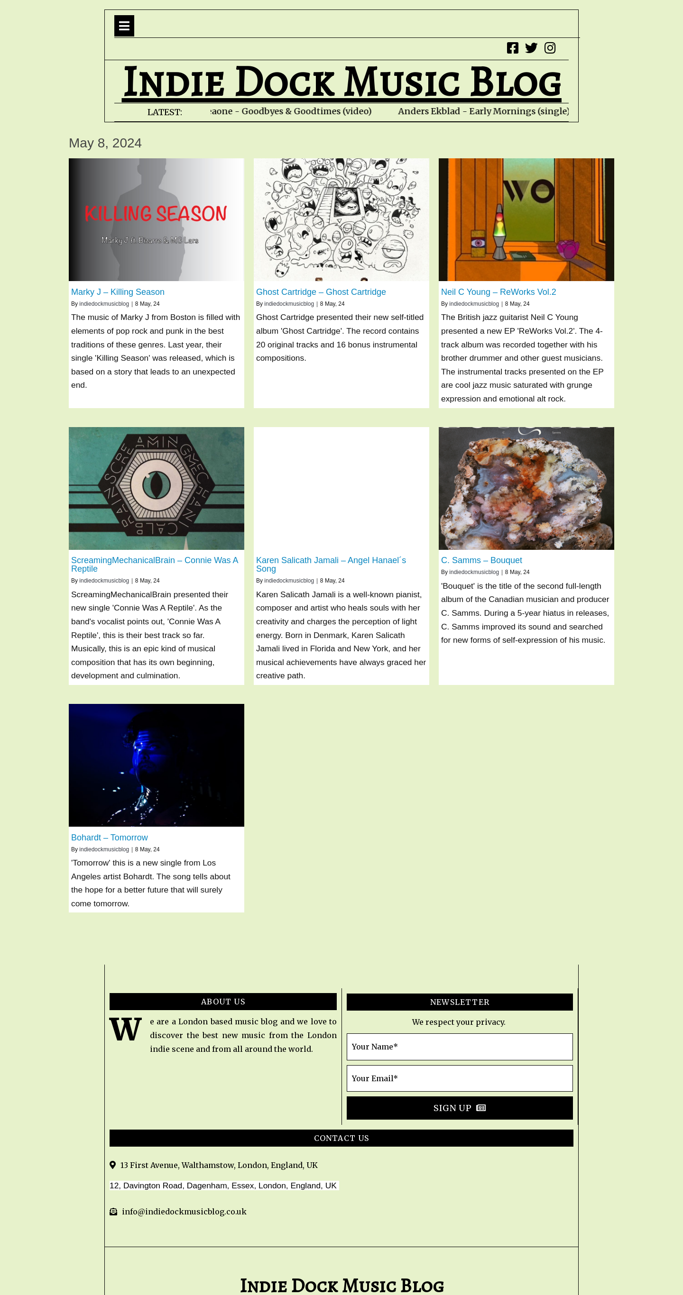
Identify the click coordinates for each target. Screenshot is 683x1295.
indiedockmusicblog (104, 304)
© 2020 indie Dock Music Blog (341, 1252)
